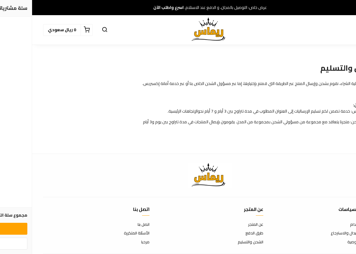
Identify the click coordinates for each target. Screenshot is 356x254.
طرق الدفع (222, 233)
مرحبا (113, 242)
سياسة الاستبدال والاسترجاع (322, 233)
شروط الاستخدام (331, 225)
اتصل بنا (111, 225)
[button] (72, 30)
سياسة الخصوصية (330, 242)
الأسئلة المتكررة (104, 233)
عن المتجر (223, 225)
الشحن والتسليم (218, 242)
